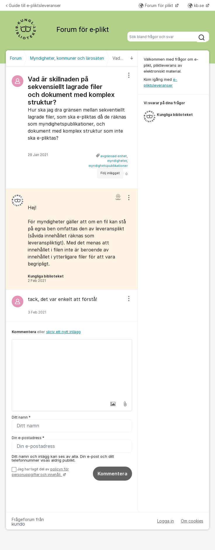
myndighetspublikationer (108, 166)
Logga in (165, 520)
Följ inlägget (110, 173)
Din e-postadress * (28, 438)
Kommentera (112, 474)
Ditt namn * (21, 417)
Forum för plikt (156, 5)
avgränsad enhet (113, 156)
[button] (112, 404)
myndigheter (117, 161)
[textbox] (72, 369)
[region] (72, 127)
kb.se (196, 5)
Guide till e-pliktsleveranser (33, 5)
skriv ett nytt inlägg (63, 331)
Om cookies (192, 520)
